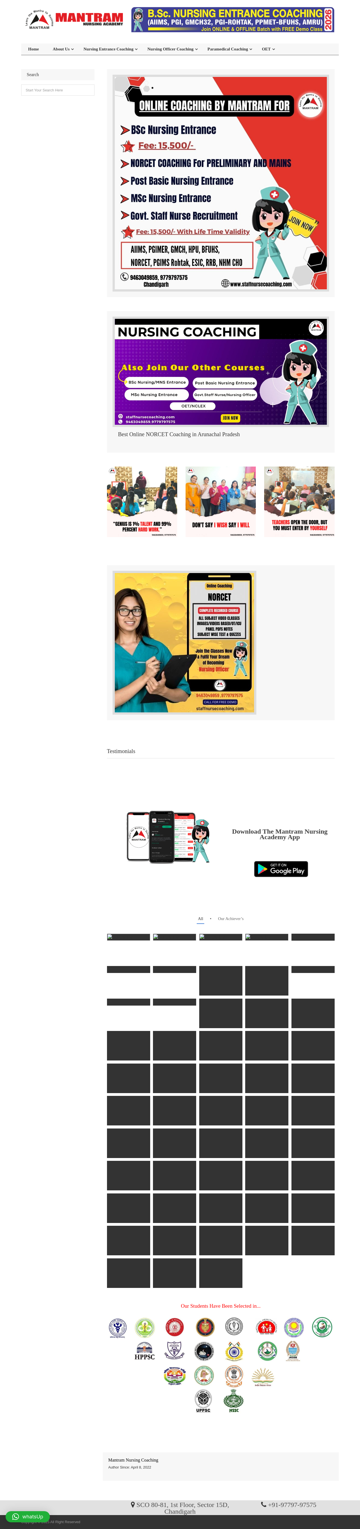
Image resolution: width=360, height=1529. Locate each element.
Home (33, 49)
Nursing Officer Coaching (170, 49)
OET (266, 49)
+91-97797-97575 (292, 1504)
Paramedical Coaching (228, 49)
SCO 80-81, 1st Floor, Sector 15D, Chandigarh (183, 1508)
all (200, 918)
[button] (28, 1516)
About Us (61, 49)
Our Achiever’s (231, 918)
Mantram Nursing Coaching (133, 1460)
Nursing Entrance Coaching (108, 49)
